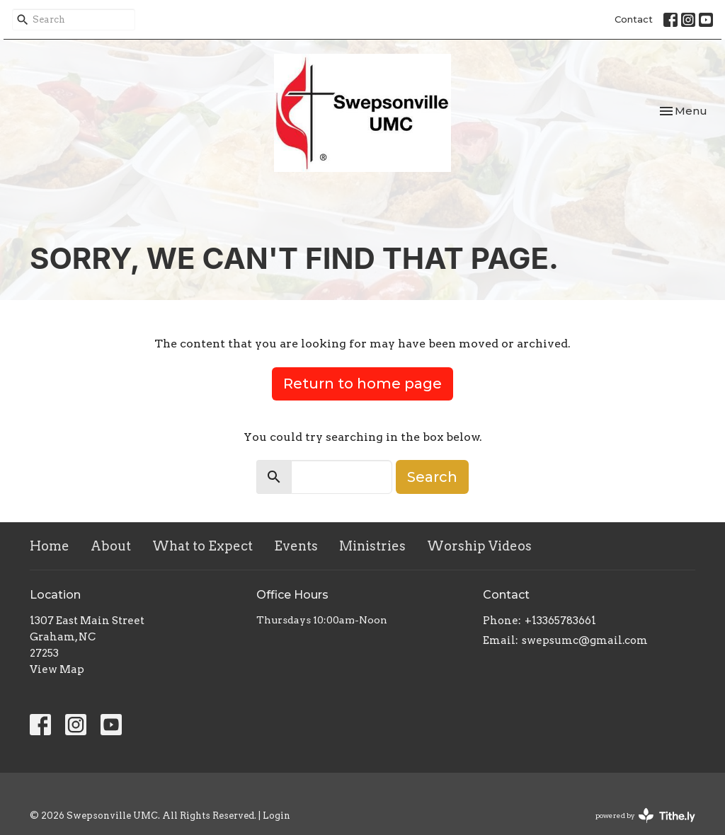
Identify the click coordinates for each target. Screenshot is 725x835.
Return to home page (362, 383)
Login (276, 815)
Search (432, 476)
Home (49, 546)
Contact (634, 19)
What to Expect (202, 546)
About (111, 546)
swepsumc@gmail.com (585, 640)
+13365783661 (560, 620)
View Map (57, 669)
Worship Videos (479, 546)
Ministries (372, 546)
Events (296, 546)
